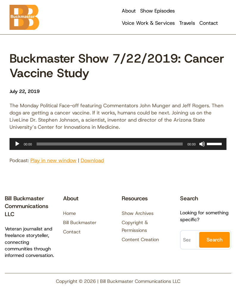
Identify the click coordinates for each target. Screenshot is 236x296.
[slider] (109, 143)
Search (215, 239)
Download (92, 160)
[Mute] (202, 144)
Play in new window (53, 160)
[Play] (17, 144)
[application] (118, 144)
